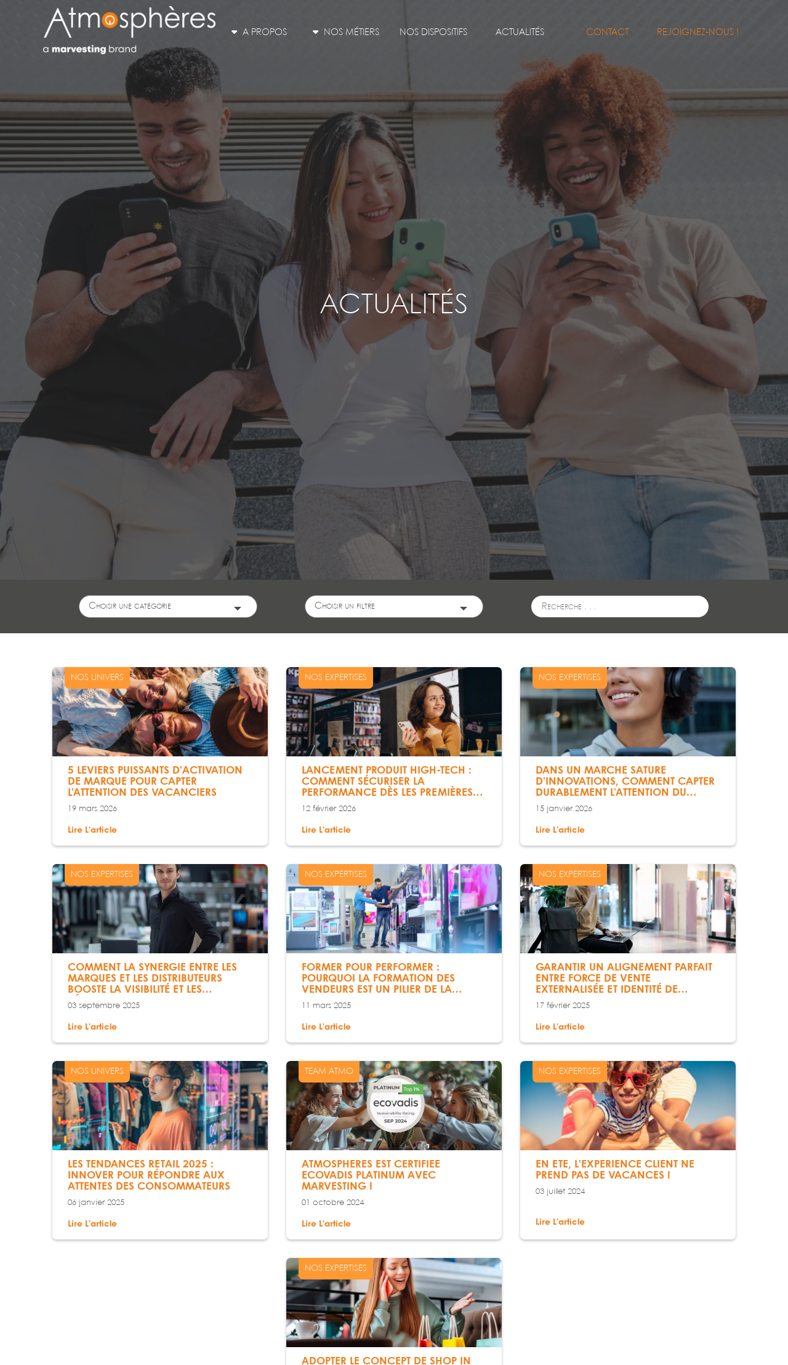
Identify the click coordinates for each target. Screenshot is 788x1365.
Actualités (520, 32)
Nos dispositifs (433, 32)
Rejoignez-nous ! (698, 32)
